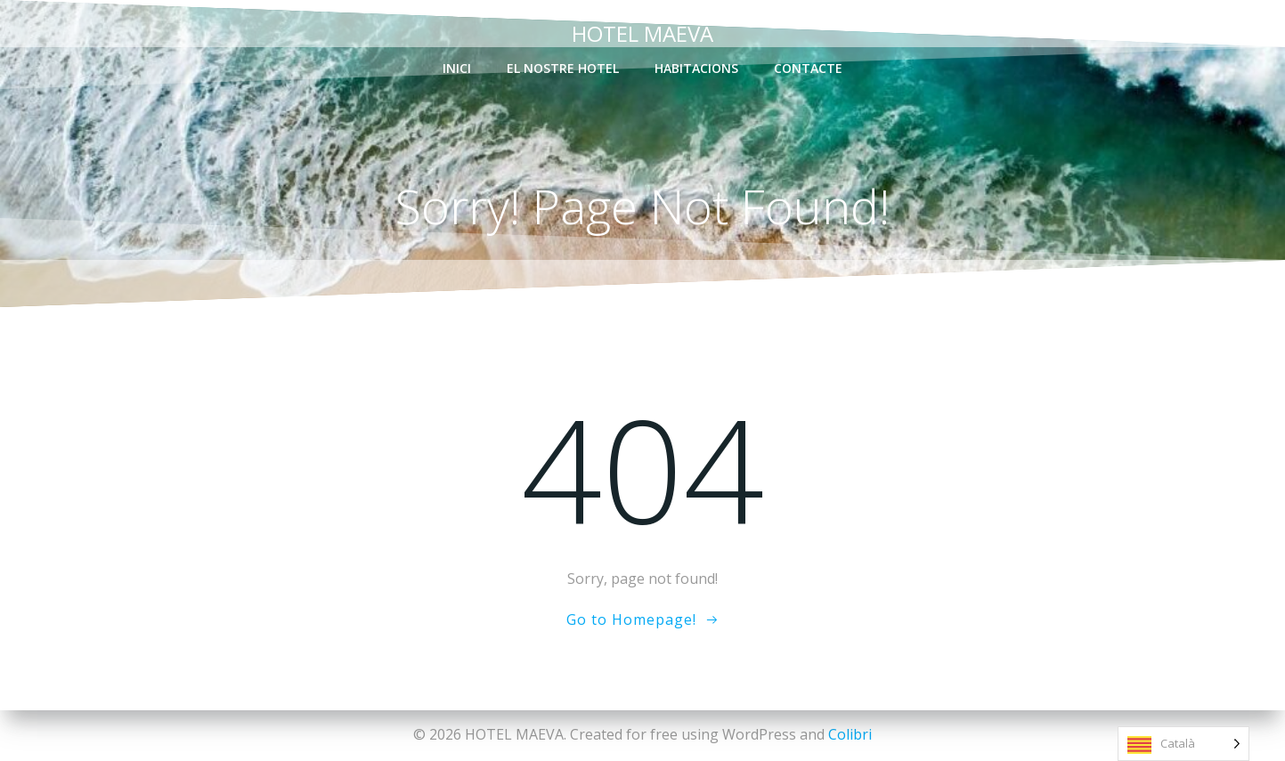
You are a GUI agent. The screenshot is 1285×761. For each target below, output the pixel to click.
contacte (808, 68)
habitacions (696, 68)
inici (457, 68)
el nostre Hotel (563, 68)
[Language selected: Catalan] (1183, 743)
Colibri (850, 734)
